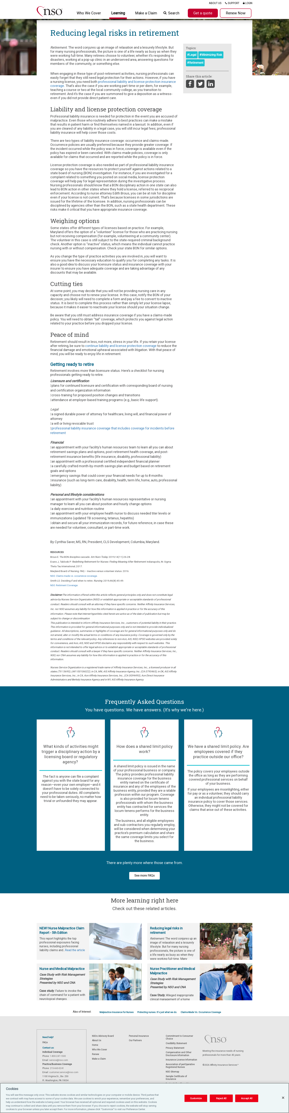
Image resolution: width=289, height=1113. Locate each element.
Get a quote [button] (202, 13)
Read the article (75, 950)
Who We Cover (99, 1049)
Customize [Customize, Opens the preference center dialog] (196, 1098)
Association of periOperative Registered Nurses (180, 1065)
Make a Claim (146, 13)
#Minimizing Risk (210, 55)
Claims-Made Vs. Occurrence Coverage (201, 1012)
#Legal (191, 55)
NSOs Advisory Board (103, 1036)
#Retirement (195, 62)
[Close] (283, 1098)
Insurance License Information (181, 1059)
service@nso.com (58, 1060)
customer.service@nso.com (63, 1072)
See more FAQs (144, 875)
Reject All (221, 1098)
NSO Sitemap (172, 1071)
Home (95, 1045)
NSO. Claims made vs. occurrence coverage (73, 575)
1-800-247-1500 (58, 1056)
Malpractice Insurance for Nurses (117, 1012)
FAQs (45, 1042)
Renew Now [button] (236, 13)
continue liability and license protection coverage (120, 346)
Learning (118, 13)
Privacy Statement (175, 1048)
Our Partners (135, 1040)
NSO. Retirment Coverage (64, 585)
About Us (96, 1040)
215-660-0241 (57, 1068)
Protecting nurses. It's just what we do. (157, 1012)
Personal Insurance (139, 1036)
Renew (95, 1054)
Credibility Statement (176, 1043)
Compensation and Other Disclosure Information (178, 1053)
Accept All (246, 1098)
